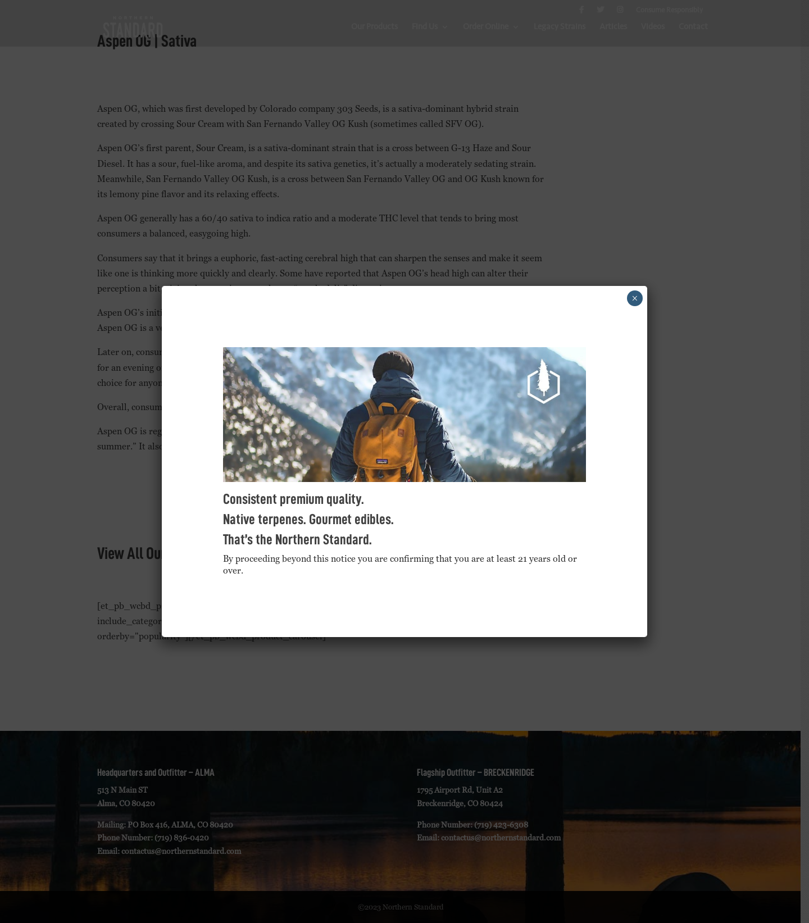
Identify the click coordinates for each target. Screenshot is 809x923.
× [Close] (634, 298)
